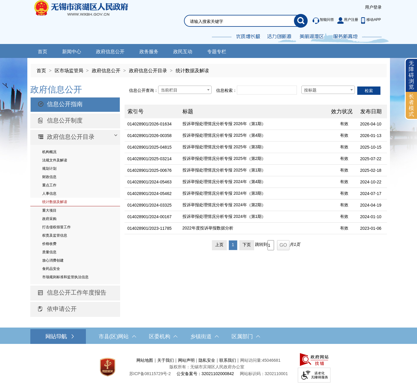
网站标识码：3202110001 (264, 373)
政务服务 (148, 51)
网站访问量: (251, 360)
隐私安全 (207, 360)
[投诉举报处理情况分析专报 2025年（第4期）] (254, 135)
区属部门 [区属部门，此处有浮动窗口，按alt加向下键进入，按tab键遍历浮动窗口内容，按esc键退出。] (246, 336)
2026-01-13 (371, 135)
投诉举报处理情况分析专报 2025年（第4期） (224, 135)
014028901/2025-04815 (150, 147)
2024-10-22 (371, 182)
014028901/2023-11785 (150, 228)
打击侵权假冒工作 (56, 227)
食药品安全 (51, 269)
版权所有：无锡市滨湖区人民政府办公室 (206, 366)
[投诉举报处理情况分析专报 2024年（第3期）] (254, 193)
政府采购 (49, 219)
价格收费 (49, 244)
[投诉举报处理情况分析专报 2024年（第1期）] (254, 217)
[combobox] (185, 90)
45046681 (271, 360)
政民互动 (182, 51)
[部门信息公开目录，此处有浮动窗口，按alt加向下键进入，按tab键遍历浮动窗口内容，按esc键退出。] (75, 137)
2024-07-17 (371, 193)
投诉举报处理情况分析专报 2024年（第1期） (224, 216)
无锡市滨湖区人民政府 (89, 22)
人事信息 (49, 193)
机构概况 (49, 152)
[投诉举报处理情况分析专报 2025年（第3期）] (254, 147)
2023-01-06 (371, 228)
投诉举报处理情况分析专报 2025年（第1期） (224, 170)
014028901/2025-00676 (150, 170)
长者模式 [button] (411, 105)
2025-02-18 (371, 170)
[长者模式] (411, 105)
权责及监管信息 (54, 235)
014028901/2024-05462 (150, 193)
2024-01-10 (371, 216)
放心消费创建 (53, 260)
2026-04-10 (371, 124)
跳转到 (261, 244)
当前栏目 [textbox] (169, 90)
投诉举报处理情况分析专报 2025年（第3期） (224, 146)
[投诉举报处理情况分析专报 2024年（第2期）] (254, 205)
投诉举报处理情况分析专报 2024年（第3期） (224, 193)
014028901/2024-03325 (150, 205)
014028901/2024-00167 (150, 216)
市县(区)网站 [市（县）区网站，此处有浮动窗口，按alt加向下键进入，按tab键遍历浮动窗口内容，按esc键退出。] (117, 336)
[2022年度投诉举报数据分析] (254, 228)
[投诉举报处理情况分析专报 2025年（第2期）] (254, 159)
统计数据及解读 (192, 70)
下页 (247, 244)
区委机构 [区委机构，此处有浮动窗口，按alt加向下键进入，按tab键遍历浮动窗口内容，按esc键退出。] (163, 336)
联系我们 (227, 360)
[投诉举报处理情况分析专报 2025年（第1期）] (254, 170)
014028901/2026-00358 (150, 135)
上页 (219, 244)
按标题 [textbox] (310, 90)
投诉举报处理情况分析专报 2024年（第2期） (224, 204)
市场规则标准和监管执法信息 (65, 277)
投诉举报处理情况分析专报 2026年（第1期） (224, 123)
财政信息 (49, 177)
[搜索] (301, 21)
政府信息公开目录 (148, 70)
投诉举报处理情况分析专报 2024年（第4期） (224, 181)
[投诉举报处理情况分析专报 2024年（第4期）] (254, 182)
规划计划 (49, 168)
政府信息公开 (110, 51)
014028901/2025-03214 (150, 158)
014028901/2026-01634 (150, 124)
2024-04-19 (371, 205)
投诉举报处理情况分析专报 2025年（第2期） (224, 158)
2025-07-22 (371, 158)
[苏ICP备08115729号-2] (150, 373)
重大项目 (49, 210)
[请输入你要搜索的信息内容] (242, 21)
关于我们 (165, 360)
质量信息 (49, 252)
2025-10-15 (371, 147)
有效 (344, 123)
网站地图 (144, 360)
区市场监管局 (69, 70)
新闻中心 (71, 51)
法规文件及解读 (54, 160)
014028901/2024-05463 (150, 182)
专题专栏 (216, 51)
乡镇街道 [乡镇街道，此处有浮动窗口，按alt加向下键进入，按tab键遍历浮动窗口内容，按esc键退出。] (204, 336)
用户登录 (373, 7)
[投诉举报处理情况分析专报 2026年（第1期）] (254, 124)
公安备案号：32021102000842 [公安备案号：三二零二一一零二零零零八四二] (205, 373)
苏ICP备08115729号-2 (150, 373)
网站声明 (186, 360)
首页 (42, 51)
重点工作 (49, 185)
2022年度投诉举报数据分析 (207, 228)
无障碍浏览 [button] (411, 75)
